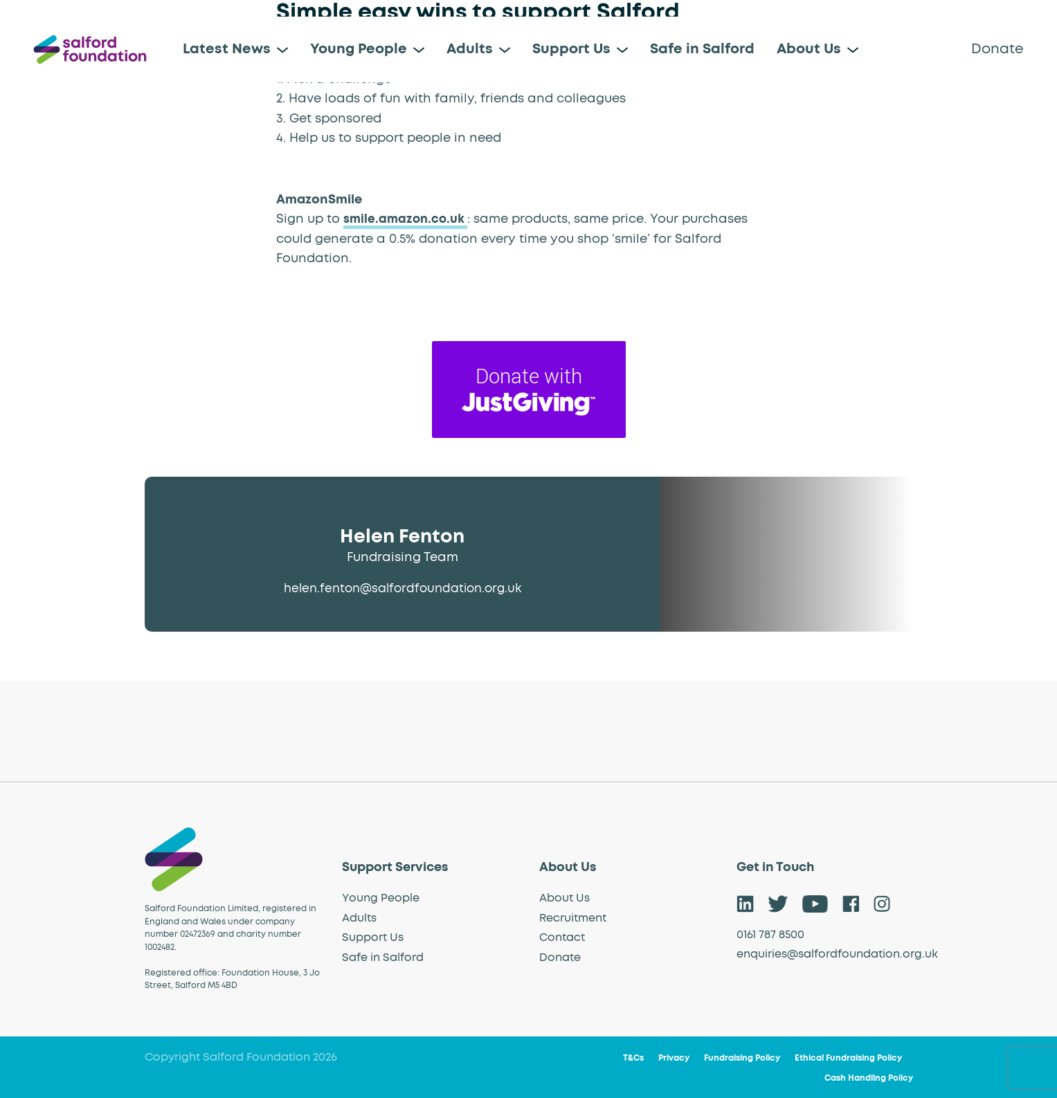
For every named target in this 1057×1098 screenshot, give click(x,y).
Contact (562, 937)
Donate (997, 49)
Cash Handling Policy (868, 1078)
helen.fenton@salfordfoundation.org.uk (402, 589)
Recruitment (572, 918)
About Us (809, 49)
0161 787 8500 (770, 934)
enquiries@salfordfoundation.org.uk (837, 954)
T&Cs (633, 1058)
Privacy (673, 1058)
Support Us (571, 49)
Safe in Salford (702, 49)
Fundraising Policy (742, 1058)
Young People (358, 49)
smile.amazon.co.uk (407, 219)
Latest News (227, 49)
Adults (469, 49)
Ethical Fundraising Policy (848, 1058)
